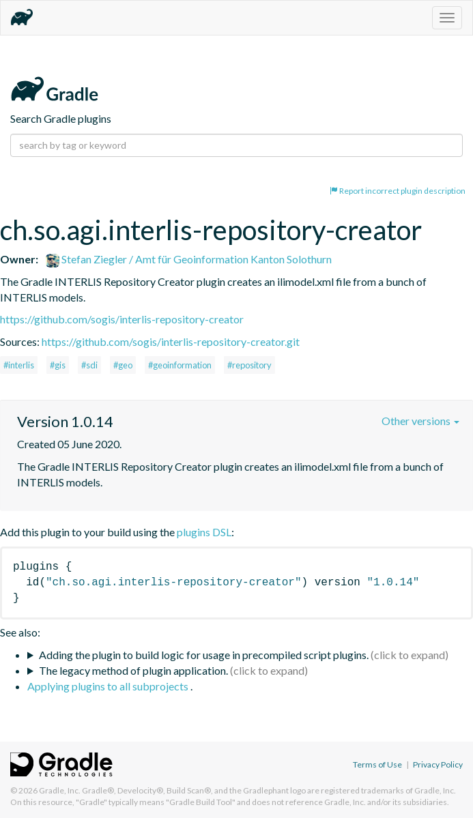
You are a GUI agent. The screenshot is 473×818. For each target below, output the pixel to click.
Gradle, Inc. (60, 790)
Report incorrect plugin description (397, 191)
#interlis (18, 365)
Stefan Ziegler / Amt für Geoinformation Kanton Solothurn (189, 258)
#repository (249, 365)
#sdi (89, 365)
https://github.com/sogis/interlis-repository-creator (122, 318)
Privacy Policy (438, 764)
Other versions (420, 420)
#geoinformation (180, 365)
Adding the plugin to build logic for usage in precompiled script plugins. (204, 654)
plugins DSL (204, 531)
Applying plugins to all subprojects (108, 686)
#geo (122, 365)
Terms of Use (377, 764)
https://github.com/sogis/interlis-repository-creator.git (171, 341)
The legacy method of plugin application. (133, 670)
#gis (58, 365)
